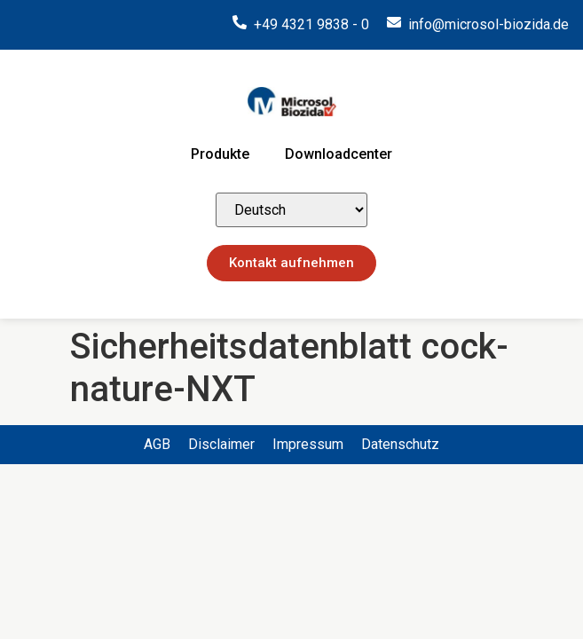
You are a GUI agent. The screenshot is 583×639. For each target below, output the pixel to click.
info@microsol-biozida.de (488, 24)
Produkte (220, 154)
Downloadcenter (338, 154)
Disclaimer (221, 444)
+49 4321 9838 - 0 (311, 24)
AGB (157, 444)
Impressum (307, 444)
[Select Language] (291, 210)
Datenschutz (400, 444)
